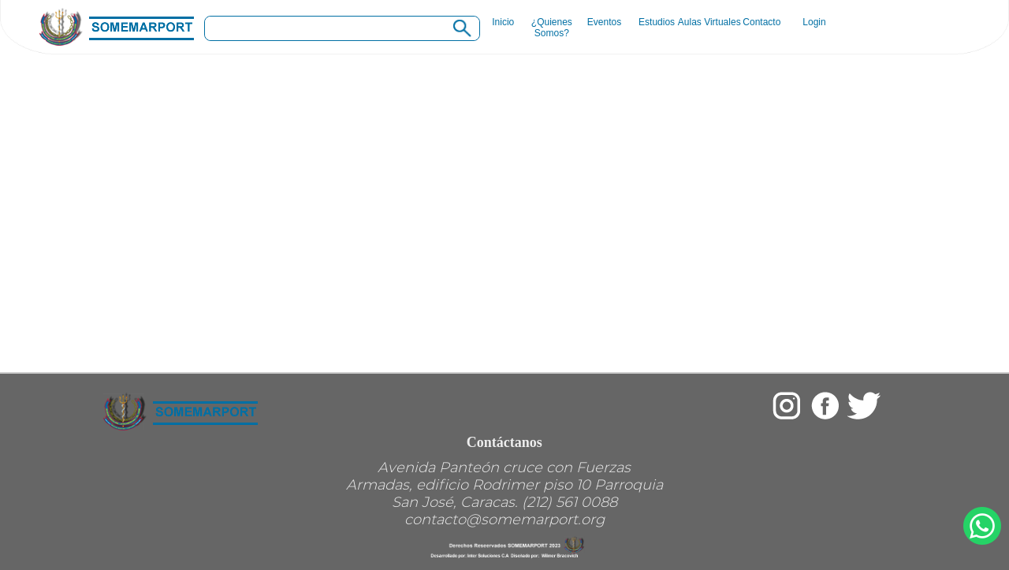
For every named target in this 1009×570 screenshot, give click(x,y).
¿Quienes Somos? (551, 28)
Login (813, 22)
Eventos (604, 22)
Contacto (761, 22)
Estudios (657, 22)
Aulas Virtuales (709, 22)
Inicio (499, 22)
